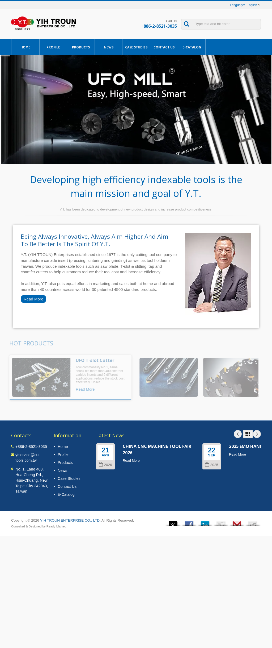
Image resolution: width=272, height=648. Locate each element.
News (108, 47)
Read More (33, 299)
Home (25, 47)
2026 (105, 465)
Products (81, 47)
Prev (238, 434)
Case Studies (136, 47)
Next (257, 434)
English (252, 5)
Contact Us (164, 47)
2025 (211, 465)
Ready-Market (56, 526)
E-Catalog (191, 47)
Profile (53, 47)
